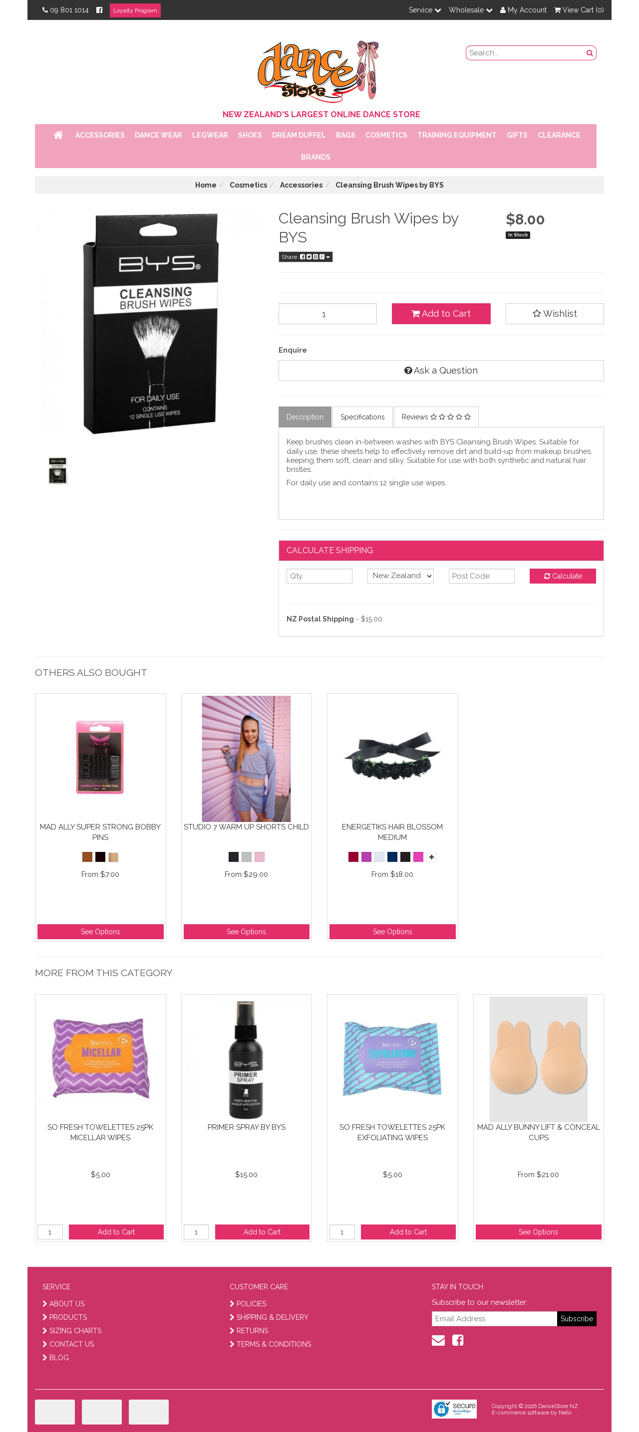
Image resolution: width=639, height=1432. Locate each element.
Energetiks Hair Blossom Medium (392, 832)
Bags (345, 135)
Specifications (362, 417)
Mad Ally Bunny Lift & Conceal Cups (538, 1132)
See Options (100, 932)
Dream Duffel (299, 135)
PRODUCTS (64, 1317)
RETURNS (249, 1331)
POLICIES (248, 1304)
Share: (306, 256)
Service (425, 10)
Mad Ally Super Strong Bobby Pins (100, 832)
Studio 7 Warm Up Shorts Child (246, 826)
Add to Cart (441, 313)
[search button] (590, 52)
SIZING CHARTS (71, 1331)
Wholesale (471, 10)
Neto (565, 1413)
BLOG (55, 1358)
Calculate (563, 576)
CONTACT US (68, 1344)
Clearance (559, 135)
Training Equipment (457, 135)
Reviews (436, 417)
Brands (315, 157)
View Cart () (579, 10)
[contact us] (438, 1340)
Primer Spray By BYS (247, 1127)
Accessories (100, 135)
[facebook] (457, 1340)
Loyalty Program (135, 10)
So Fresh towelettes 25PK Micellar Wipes (100, 1132)
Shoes (250, 135)
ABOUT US (63, 1304)
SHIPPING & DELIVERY (269, 1317)
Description (305, 417)
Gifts (517, 135)
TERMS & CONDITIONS (270, 1344)
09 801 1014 (65, 10)
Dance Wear (158, 135)
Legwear (210, 135)
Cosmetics (386, 135)
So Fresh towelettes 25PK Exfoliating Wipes (392, 1132)
